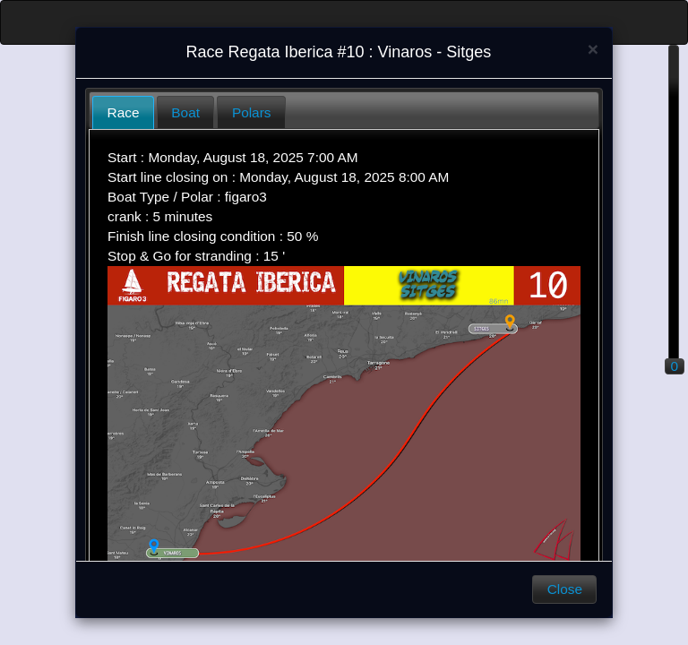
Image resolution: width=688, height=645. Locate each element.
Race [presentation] (124, 112)
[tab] (123, 112)
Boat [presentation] (185, 112)
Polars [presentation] (251, 112)
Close (564, 589)
